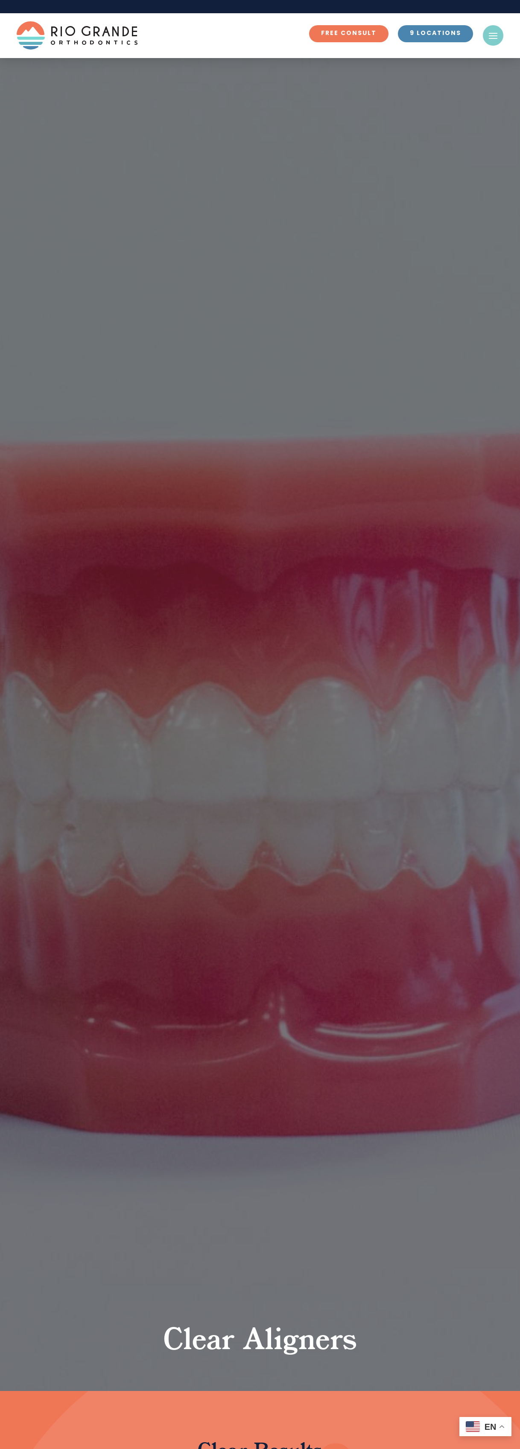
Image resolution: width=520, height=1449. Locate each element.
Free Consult (349, 33)
